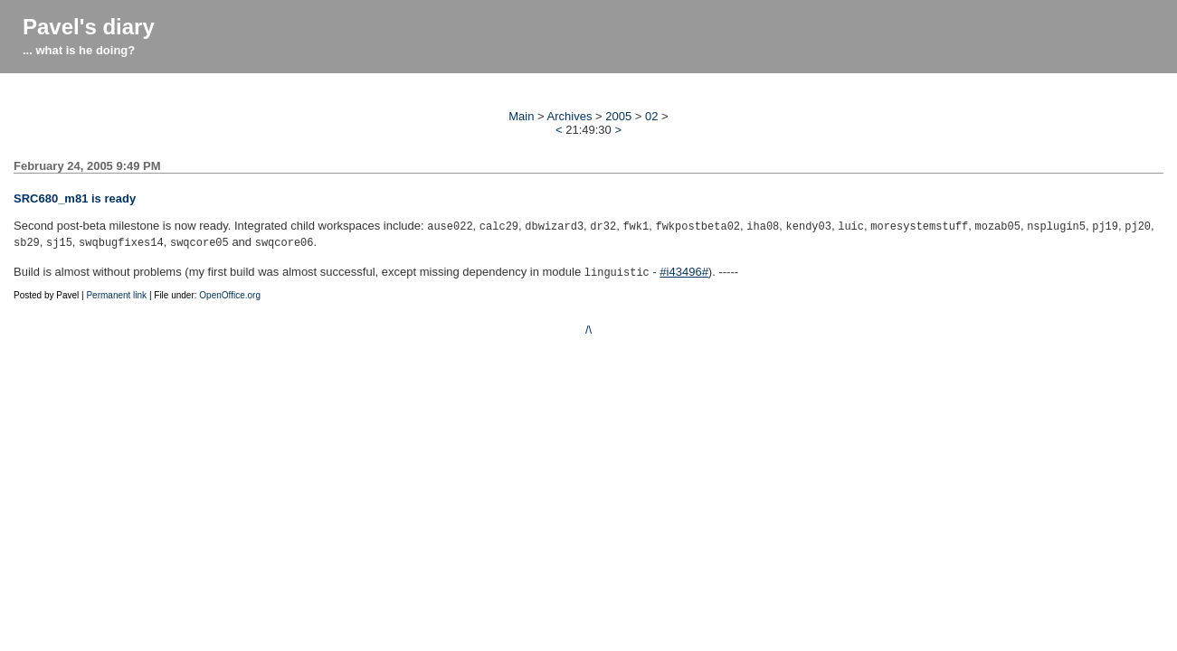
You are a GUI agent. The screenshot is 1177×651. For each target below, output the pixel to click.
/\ (588, 324)
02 (651, 116)
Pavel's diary (89, 26)
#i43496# (684, 268)
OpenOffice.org (230, 290)
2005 (618, 116)
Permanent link (116, 290)
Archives (570, 116)
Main (521, 116)
